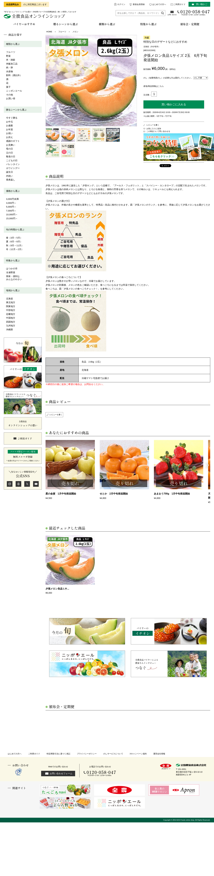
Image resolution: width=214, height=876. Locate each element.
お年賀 (9, 129)
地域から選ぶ (13, 290)
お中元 (9, 121)
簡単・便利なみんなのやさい (14, 278)
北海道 (9, 298)
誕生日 (9, 172)
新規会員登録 (139, 4)
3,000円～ (11, 203)
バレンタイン (13, 164)
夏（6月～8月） (14, 241)
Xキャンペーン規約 (138, 754)
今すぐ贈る (11, 117)
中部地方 (10, 310)
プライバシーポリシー (87, 754)
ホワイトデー (13, 168)
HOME (49, 32)
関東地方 (10, 306)
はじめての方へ (159, 4)
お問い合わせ (172, 14)
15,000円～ (12, 218)
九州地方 (10, 325)
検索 (162, 13)
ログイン (121, 4)
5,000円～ (11, 206)
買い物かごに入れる (173, 104)
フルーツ (10, 52)
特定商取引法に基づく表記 (58, 754)
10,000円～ (12, 214)
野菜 (8, 56)
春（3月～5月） (14, 237)
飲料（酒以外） (14, 75)
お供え (9, 137)
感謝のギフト (13, 141)
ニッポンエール (14, 90)
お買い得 (10, 98)
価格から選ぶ (13, 191)
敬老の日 (10, 156)
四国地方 (10, 321)
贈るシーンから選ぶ (16, 109)
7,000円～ (11, 210)
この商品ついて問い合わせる (158, 131)
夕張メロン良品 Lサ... (57, 588)
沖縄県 (9, 329)
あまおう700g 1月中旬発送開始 (172, 493)
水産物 (9, 71)
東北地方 (10, 302)
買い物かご (201, 4)
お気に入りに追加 (153, 129)
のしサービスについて (113, 754)
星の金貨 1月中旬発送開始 (61, 493)
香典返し (10, 179)
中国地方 (10, 318)
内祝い (9, 176)
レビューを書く (152, 125)
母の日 (9, 148)
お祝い (9, 133)
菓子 (8, 87)
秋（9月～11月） (15, 245)
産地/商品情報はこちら (153, 86)
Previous (48, 465)
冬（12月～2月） (15, 249)
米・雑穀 (10, 59)
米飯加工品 (11, 63)
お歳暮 (9, 125)
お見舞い (10, 145)
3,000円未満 (12, 199)
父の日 (9, 152)
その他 (9, 94)
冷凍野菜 (10, 272)
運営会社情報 (159, 754)
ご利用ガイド (179, 4)
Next (208, 465)
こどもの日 (11, 160)
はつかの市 (11, 268)
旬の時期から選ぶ (15, 229)
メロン (75, 32)
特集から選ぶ (13, 260)
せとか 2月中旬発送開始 (114, 493)
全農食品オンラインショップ (35, 17)
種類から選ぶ (13, 44)
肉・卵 (9, 67)
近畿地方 (10, 314)
